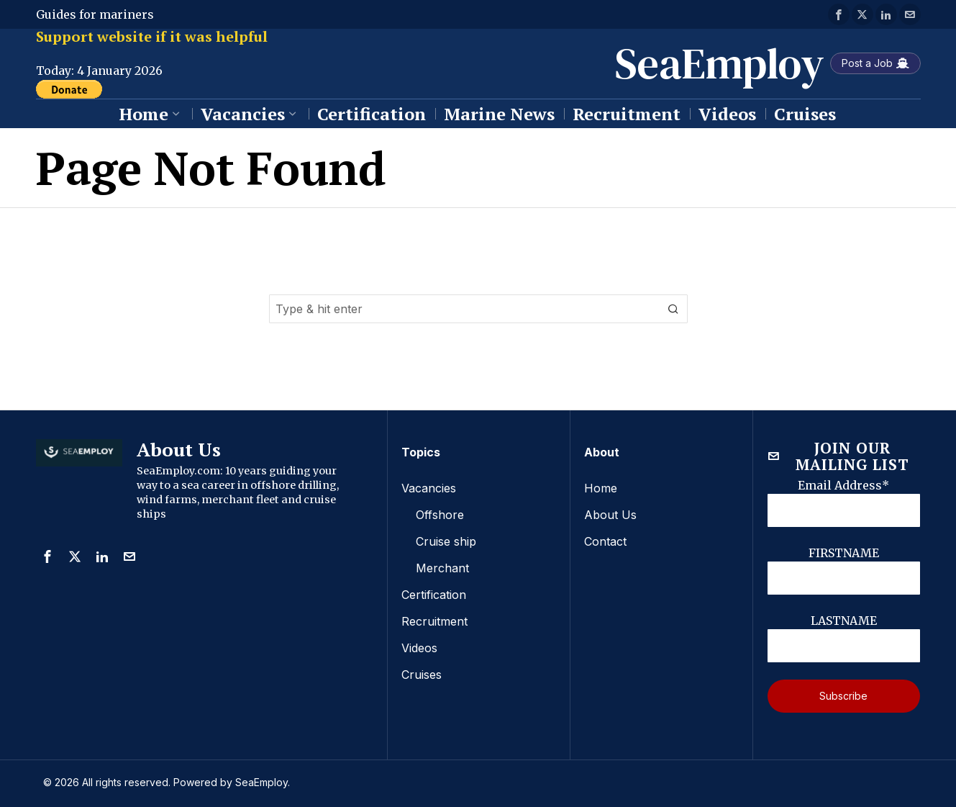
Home (600, 488)
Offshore (440, 514)
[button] (673, 308)
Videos (419, 643)
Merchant (442, 566)
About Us (610, 514)
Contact (605, 540)
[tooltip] (839, 14)
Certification (433, 592)
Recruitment (434, 617)
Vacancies (428, 488)
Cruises (421, 669)
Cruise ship (446, 540)
